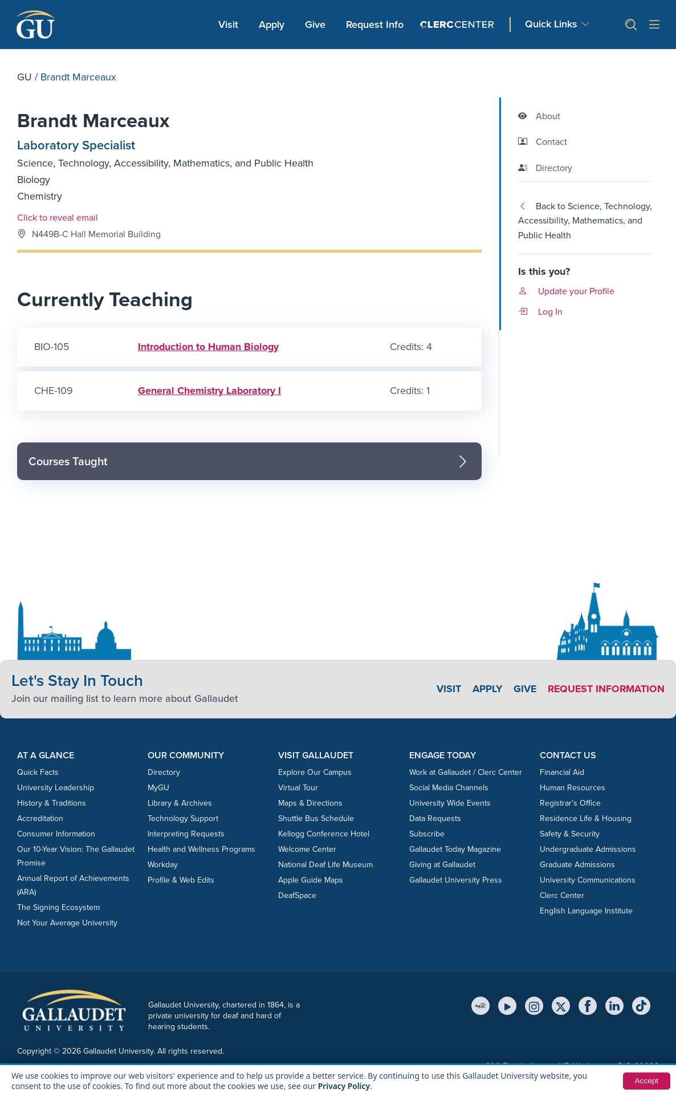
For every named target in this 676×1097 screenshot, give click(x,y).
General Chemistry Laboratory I (209, 391)
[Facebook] (588, 1007)
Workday (163, 866)
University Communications (588, 881)
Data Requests (435, 820)
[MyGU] (480, 1007)
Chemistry (39, 197)
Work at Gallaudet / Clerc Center (465, 773)
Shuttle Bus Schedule (316, 820)
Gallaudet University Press (455, 881)
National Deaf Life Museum (325, 866)
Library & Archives (180, 804)
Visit (228, 24)
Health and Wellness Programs (201, 850)
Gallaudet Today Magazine (455, 850)
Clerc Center (562, 897)
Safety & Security (570, 835)
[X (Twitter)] (561, 1007)
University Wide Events (450, 804)
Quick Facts (38, 773)
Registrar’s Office (570, 804)
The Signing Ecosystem (58, 909)
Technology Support (183, 820)
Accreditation (40, 820)
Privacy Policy (344, 1085)
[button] (626, 24)
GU (24, 77)
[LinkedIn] (614, 1007)
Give (315, 24)
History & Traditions (51, 804)
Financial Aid (562, 773)
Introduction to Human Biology (208, 347)
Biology (33, 180)
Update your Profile (566, 291)
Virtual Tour (298, 789)
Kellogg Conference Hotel (323, 835)
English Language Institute (586, 912)
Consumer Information (56, 835)
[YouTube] (507, 1007)
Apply (273, 24)
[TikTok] (641, 1007)
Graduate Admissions (577, 866)
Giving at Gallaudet (442, 866)
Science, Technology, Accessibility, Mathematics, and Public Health (165, 164)
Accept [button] (646, 1081)
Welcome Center (307, 850)
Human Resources (572, 789)
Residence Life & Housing (586, 820)
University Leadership (55, 789)
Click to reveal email (57, 218)
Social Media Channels (448, 789)
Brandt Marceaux (97, 121)
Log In (540, 311)
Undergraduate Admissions (588, 850)
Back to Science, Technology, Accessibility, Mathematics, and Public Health (585, 221)
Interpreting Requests (186, 835)
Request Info (375, 24)
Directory (164, 773)
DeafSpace (297, 897)
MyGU (158, 789)
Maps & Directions (310, 804)
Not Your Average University (67, 924)
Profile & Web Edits (181, 881)
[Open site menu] (654, 24)
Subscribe (427, 835)
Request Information (605, 689)
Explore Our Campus (315, 773)
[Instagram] (534, 1007)
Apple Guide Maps (310, 881)
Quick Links (551, 24)
